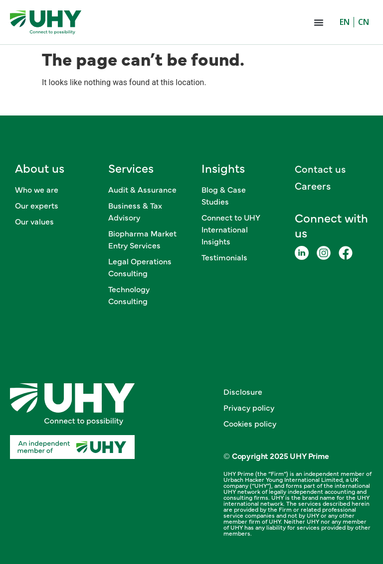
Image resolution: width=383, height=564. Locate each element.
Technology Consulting (129, 294)
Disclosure (242, 391)
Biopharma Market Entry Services (142, 238)
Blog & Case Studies (223, 195)
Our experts (36, 205)
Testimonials (224, 256)
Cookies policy (249, 423)
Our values (34, 221)
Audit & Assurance (142, 189)
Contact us (320, 168)
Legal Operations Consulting (140, 266)
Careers (313, 185)
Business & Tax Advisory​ (135, 211)
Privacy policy (248, 407)
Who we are (36, 189)
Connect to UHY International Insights (230, 229)
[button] (319, 22)
